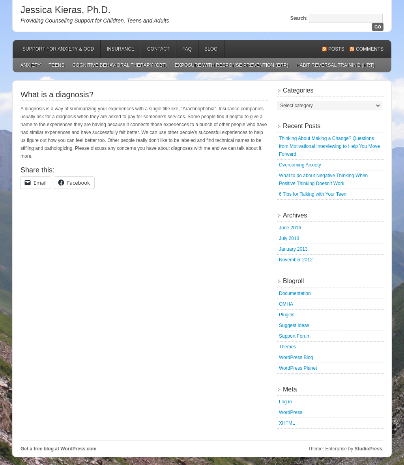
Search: (299, 18)
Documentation (295, 293)
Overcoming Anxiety (300, 165)
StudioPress (368, 449)
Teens (56, 65)
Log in (285, 402)
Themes (287, 347)
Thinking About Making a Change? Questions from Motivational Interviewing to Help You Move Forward (329, 146)
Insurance (121, 49)
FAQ (187, 49)
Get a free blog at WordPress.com (59, 449)
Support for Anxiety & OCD (58, 49)
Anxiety (31, 65)
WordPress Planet (298, 368)
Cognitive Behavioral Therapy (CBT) (119, 65)
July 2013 (289, 238)
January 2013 (293, 249)
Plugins (286, 315)
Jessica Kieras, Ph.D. (65, 9)
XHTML (287, 423)
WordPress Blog (296, 357)
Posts (336, 49)
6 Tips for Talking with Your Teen (312, 194)
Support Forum (294, 336)
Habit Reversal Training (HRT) (335, 65)
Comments (369, 49)
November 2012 (295, 260)
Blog (210, 49)
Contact (158, 49)
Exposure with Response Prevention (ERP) (231, 65)
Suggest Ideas (294, 325)
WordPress (290, 412)
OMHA (286, 304)
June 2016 (290, 228)
